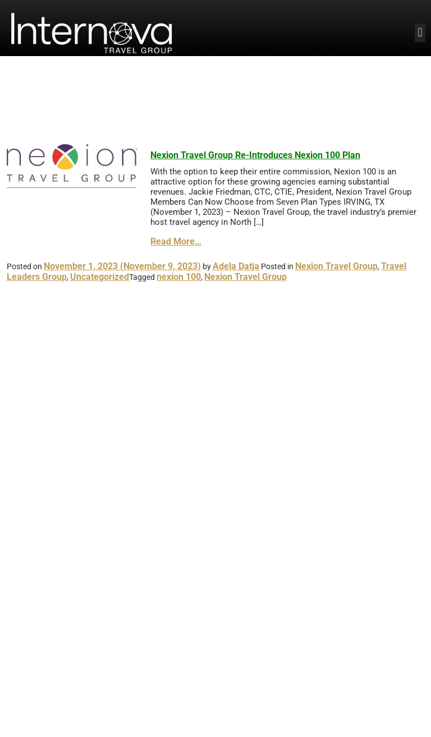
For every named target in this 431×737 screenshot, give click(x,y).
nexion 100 (179, 276)
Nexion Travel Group (336, 266)
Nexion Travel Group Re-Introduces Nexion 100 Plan (255, 155)
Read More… (175, 241)
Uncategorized (99, 276)
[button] (420, 33)
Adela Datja (236, 266)
